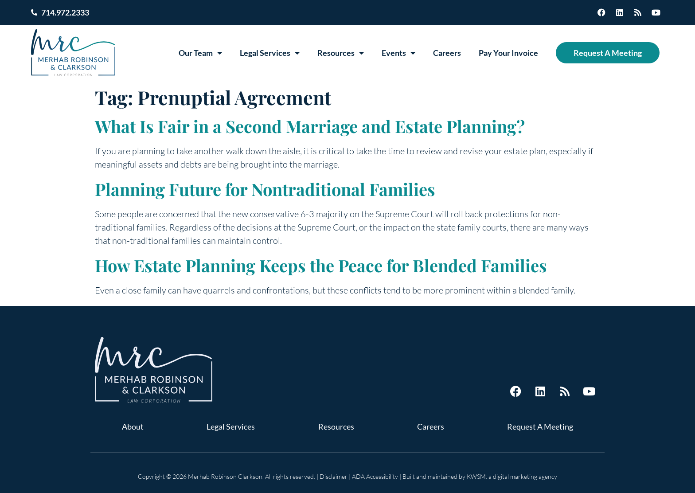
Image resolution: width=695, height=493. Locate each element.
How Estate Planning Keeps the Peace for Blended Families (321, 265)
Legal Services (270, 52)
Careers (447, 53)
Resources (340, 52)
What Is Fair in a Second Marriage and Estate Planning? (310, 126)
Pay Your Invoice (508, 53)
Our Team (200, 52)
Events (398, 52)
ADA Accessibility (375, 476)
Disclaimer (334, 476)
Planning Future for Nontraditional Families (265, 189)
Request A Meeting (608, 53)
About (133, 426)
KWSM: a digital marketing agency (512, 476)
